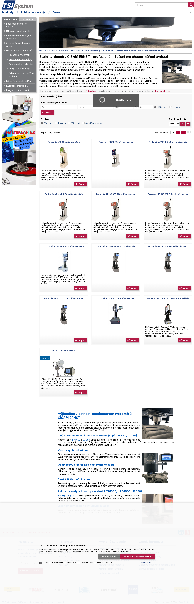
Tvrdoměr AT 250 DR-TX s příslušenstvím (115, 246)
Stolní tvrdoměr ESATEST (64, 350)
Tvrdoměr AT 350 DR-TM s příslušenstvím (116, 298)
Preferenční (57, 562)
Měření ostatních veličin (18, 81)
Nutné (45, 562)
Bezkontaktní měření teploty (16, 25)
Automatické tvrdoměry (21, 64)
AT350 (86, 439)
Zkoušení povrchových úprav (18, 44)
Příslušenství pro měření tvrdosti (21, 74)
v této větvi (162, 107)
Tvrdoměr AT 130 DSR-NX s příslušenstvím (116, 194)
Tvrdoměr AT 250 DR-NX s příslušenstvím (64, 246)
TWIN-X (76, 439)
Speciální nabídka (93, 123)
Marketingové (87, 562)
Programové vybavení (17, 90)
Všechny (48, 123)
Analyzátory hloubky (19, 68)
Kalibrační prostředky (17, 85)
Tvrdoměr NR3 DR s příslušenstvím (64, 142)
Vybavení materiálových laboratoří (18, 37)
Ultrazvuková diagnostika (19, 31)
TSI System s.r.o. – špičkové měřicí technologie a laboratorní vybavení (19, 5)
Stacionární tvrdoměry (20, 59)
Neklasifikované (104, 562)
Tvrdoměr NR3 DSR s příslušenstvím (116, 142)
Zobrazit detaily (148, 562)
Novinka (62, 123)
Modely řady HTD (67, 495)
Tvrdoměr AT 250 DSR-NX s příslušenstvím (168, 246)
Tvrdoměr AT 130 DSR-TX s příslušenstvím (168, 194)
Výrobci (28, 19)
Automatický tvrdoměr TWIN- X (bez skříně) (168, 298)
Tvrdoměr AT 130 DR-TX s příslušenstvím (64, 194)
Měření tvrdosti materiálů (19, 50)
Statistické (71, 562)
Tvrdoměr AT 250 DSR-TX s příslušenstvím (64, 298)
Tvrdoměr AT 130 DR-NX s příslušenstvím (167, 142)
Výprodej (75, 123)
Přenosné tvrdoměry (19, 54)
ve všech (176, 107)
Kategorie (10, 19)
